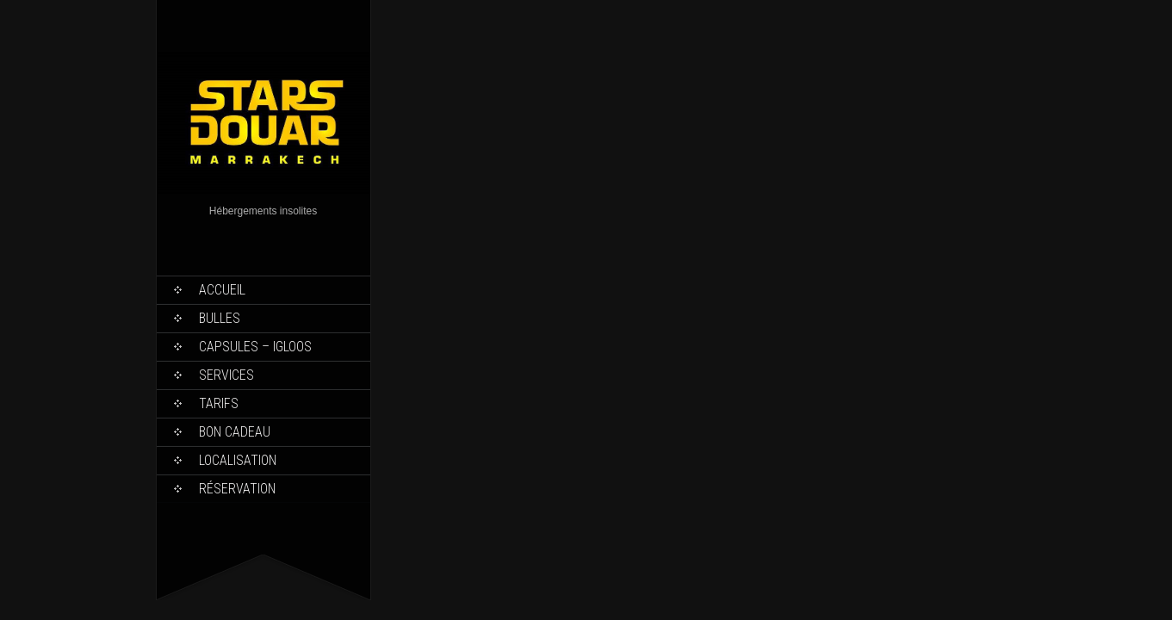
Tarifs (219, 403)
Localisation (237, 460)
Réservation (237, 488)
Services (226, 375)
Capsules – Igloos (255, 346)
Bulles (219, 318)
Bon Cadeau (234, 432)
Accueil (222, 290)
